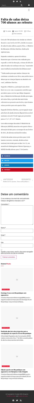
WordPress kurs (11, 396)
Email (3, 235)
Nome (3, 228)
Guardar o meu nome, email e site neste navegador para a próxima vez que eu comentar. (17, 252)
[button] (29, 9)
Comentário (5, 204)
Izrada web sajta (23, 396)
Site (2, 242)
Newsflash (5, 289)
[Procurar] (21, 5)
